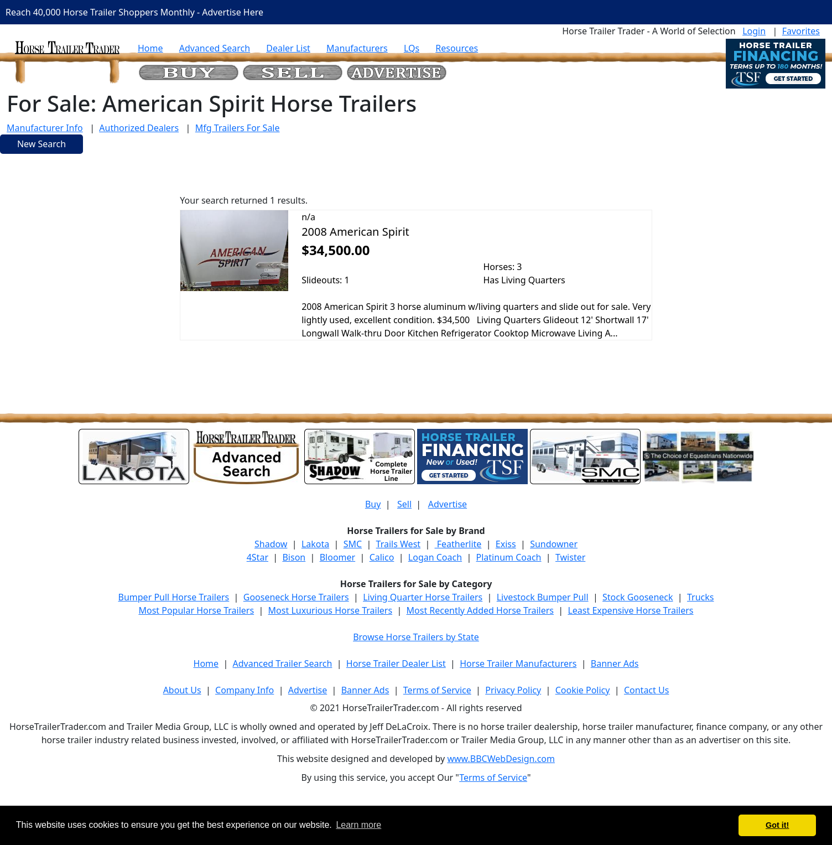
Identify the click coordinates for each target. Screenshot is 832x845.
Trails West (398, 544)
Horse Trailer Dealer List (396, 663)
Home (150, 48)
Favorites (801, 31)
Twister (570, 557)
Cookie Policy (582, 690)
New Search (41, 144)
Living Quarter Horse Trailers (422, 597)
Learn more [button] (358, 825)
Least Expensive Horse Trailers (630, 610)
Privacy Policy (513, 690)
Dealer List (288, 48)
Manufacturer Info (45, 128)
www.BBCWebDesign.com (501, 759)
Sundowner (554, 544)
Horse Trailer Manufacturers (518, 663)
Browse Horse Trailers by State (416, 637)
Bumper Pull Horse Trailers (174, 597)
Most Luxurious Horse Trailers (330, 610)
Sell (404, 504)
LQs (411, 48)
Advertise (447, 504)
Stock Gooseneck (637, 597)
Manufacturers (357, 48)
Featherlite (458, 544)
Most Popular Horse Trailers (196, 610)
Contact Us (646, 690)
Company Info (244, 690)
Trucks (700, 597)
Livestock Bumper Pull (543, 597)
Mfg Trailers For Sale (237, 128)
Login (754, 31)
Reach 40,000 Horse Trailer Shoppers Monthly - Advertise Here (134, 12)
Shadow (270, 544)
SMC (353, 544)
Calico (382, 557)
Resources (456, 48)
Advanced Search (214, 48)
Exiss (506, 544)
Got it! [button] (777, 825)
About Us (182, 690)
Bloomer (337, 557)
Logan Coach (435, 557)
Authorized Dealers (139, 128)
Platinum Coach (509, 557)
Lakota (315, 544)
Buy (373, 504)
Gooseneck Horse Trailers (296, 597)
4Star (257, 557)
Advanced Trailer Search (282, 663)
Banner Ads (615, 663)
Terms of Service (437, 690)
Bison (293, 557)
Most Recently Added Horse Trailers (480, 610)
